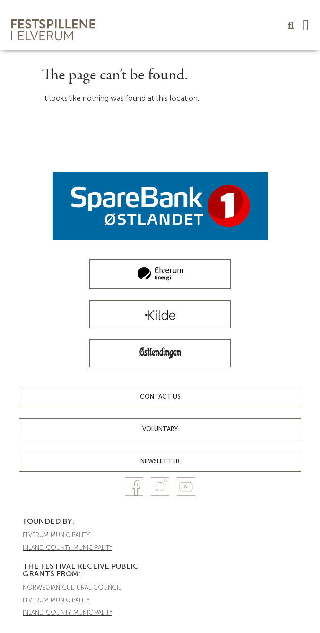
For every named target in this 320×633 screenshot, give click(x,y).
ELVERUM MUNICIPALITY (56, 534)
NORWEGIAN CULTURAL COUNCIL (72, 587)
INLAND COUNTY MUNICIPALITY (67, 547)
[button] (305, 25)
